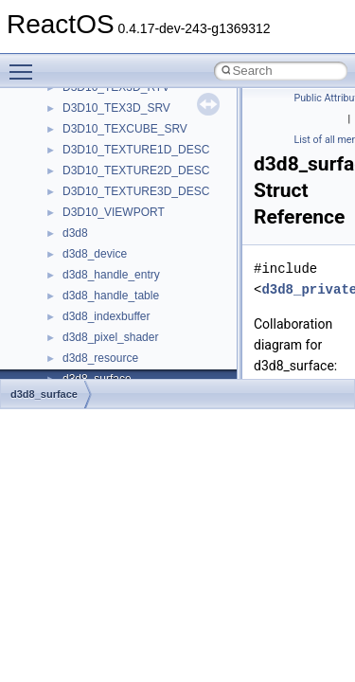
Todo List (55, 132)
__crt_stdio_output (109, 278)
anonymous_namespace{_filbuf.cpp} (153, 361)
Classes (52, 216)
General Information (82, 111)
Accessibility (93, 320)
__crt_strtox (92, 299)
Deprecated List (72, 153)
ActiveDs (84, 341)
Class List (72, 236)
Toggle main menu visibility (25, 63)
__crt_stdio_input (105, 257)
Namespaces (65, 195)
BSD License (65, 91)
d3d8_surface (44, 394)
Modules (53, 174)
